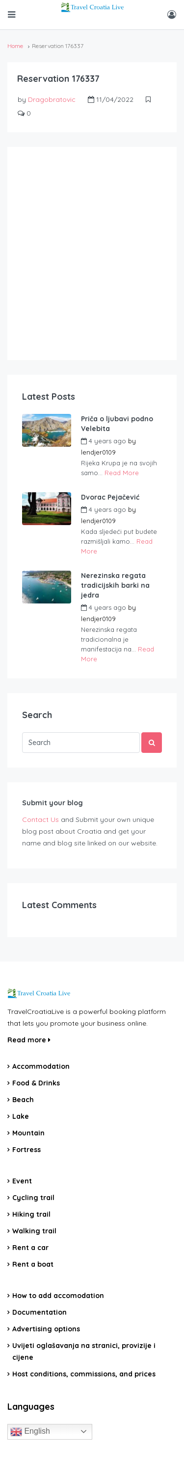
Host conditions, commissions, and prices (84, 1374)
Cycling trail (33, 1197)
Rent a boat (32, 1264)
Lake (20, 1116)
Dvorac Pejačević (110, 497)
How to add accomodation (58, 1295)
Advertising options (46, 1329)
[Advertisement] (92, 253)
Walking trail (34, 1231)
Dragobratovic (52, 99)
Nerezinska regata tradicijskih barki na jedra (115, 585)
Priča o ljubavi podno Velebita (117, 423)
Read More (122, 473)
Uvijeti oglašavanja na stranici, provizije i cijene (84, 1351)
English (30, 1432)
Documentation (39, 1312)
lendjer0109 (98, 452)
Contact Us (40, 819)
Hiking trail (31, 1214)
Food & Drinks (36, 1083)
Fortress (26, 1149)
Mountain (28, 1133)
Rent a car (30, 1247)
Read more (29, 1040)
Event (22, 1181)
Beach (23, 1099)
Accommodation (41, 1066)
